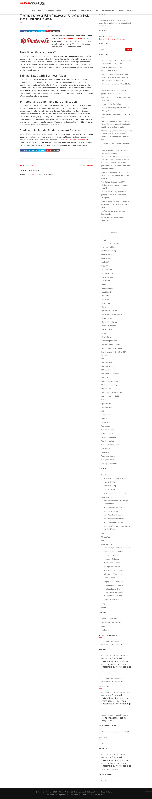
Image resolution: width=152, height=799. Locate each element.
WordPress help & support (114, 515)
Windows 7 (105, 448)
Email (103, 284)
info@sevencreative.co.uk (114, 39)
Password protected (109, 341)
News (103, 333)
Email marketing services (113, 585)
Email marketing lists (112, 589)
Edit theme (105, 281)
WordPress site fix (111, 511)
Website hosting (107, 441)
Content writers (107, 258)
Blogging (104, 239)
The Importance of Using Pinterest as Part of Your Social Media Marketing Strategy (55, 17)
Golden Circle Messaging (111, 104)
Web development (108, 430)
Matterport (105, 307)
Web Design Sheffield (109, 781)
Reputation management (110, 344)
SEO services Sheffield (110, 373)
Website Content (107, 433)
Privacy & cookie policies (111, 622)
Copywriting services (111, 599)
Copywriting (105, 266)
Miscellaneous (107, 329)
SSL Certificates (110, 489)
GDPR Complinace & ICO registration (85, 792)
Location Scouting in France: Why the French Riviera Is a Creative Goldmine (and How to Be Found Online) (116, 124)
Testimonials (106, 415)
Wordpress (105, 452)
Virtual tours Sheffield (110, 769)
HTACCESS (105, 303)
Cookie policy (106, 626)
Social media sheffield (41, 26)
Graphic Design (109, 578)
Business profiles (108, 247)
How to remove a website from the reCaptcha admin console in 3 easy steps (115, 204)
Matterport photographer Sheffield (115, 732)
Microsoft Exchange (109, 322)
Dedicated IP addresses (113, 570)
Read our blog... (99, 794)
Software (104, 400)
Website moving (110, 486)
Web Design (37, 11)
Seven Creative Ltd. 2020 (47, 792)
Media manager (107, 318)
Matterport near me (109, 311)
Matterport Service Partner (112, 314)
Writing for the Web (109, 463)
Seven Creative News (109, 381)
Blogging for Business (110, 243)
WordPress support (108, 456)
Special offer (106, 403)
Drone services (107, 277)
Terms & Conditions (108, 792)
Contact (130, 11)
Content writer (107, 254)
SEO (97, 11)
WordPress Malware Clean (114, 522)
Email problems (107, 288)
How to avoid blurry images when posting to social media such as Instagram (114, 195)
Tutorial (104, 418)
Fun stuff (105, 296)
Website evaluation (108, 437)
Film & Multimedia (111, 555)
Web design (105, 426)
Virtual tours (106, 422)
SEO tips (104, 377)
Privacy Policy (64, 792)
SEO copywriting (107, 366)
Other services (108, 11)
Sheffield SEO (106, 388)
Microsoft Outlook (108, 326)
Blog (121, 11)
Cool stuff (105, 262)
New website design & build (115, 478)
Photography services (112, 566)
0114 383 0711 (109, 36)
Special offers (106, 407)
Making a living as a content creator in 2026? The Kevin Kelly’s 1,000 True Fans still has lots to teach (116, 77)
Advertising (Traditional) (113, 574)
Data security (106, 269)
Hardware (105, 299)
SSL (102, 411)
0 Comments (26, 165)
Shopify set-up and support (114, 581)
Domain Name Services (112, 563)
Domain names (107, 273)
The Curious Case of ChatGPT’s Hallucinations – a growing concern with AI (115, 185)
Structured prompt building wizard (117, 548)
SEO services (106, 370)
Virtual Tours (86, 11)
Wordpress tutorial (108, 460)
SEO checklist (106, 362)
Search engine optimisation (111, 348)
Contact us (105, 630)
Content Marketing (108, 251)
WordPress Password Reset (114, 518)
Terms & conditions (109, 619)
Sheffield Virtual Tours (83, 794)
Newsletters (106, 337)
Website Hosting (110, 482)
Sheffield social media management (74, 140)
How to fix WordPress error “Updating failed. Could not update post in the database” (116, 175)
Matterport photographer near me (59, 794)
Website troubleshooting (111, 445)
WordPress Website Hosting (114, 507)
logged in (33, 174)
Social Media (72, 11)
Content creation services (113, 551)
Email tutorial (106, 292)
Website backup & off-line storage (117, 493)
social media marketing (73, 38)
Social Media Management (28, 26)
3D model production (109, 232)
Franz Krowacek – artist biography (114, 715)
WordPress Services (54, 11)
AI (102, 236)
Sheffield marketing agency (112, 385)
